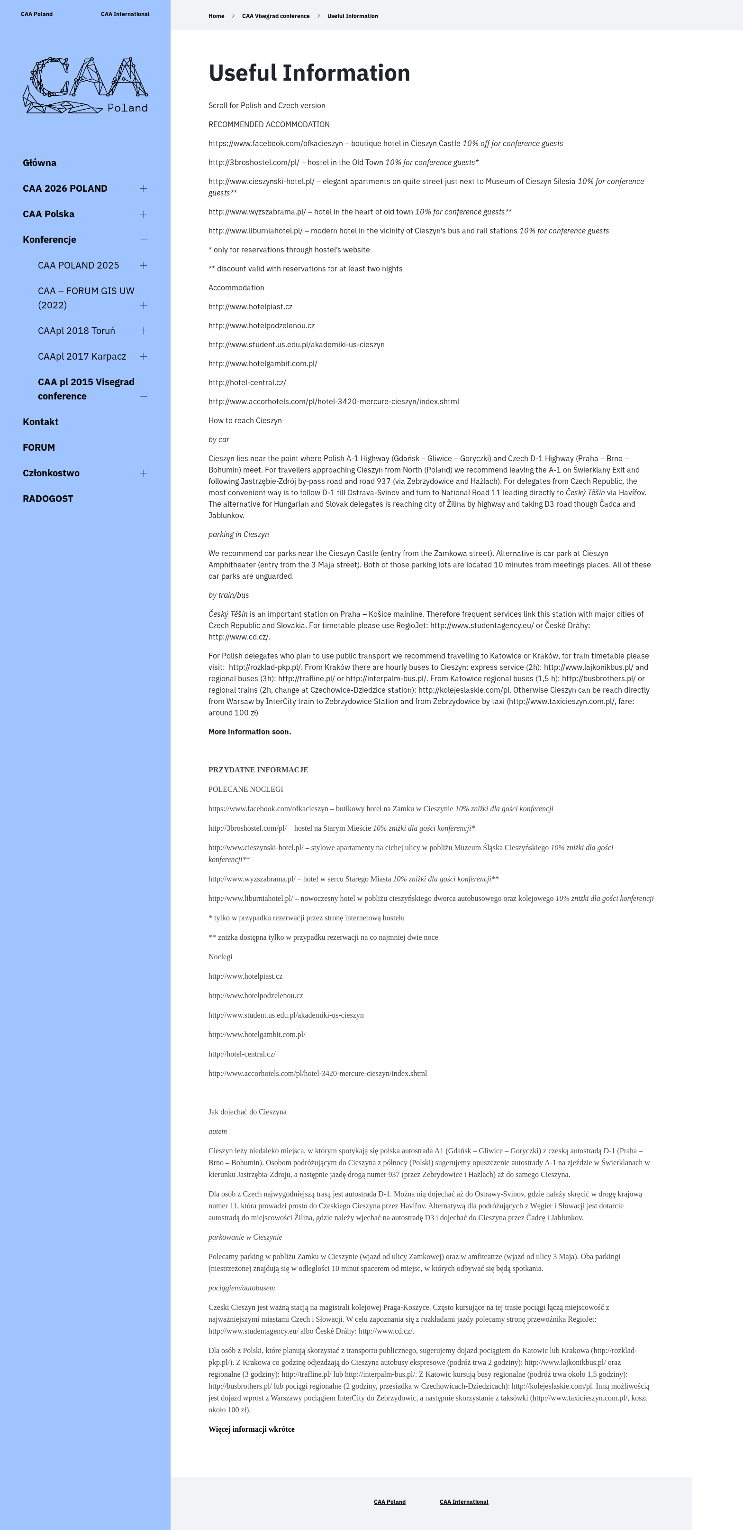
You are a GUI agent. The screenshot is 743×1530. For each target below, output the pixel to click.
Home (216, 15)
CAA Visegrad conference (276, 15)
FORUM (39, 447)
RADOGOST (48, 498)
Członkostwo (51, 472)
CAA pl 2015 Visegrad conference (86, 388)
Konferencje (49, 239)
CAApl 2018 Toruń (76, 330)
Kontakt (41, 421)
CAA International (125, 14)
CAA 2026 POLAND (65, 188)
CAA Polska (48, 213)
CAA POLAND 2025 (78, 265)
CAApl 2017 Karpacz (82, 356)
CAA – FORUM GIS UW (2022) (86, 297)
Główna (39, 162)
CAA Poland (37, 14)
